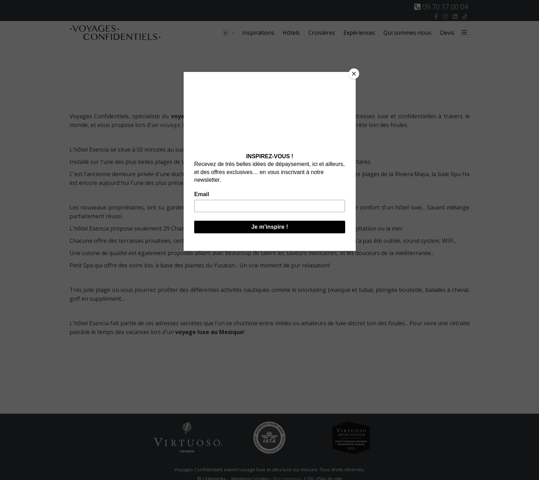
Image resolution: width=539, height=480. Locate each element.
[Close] (354, 73)
